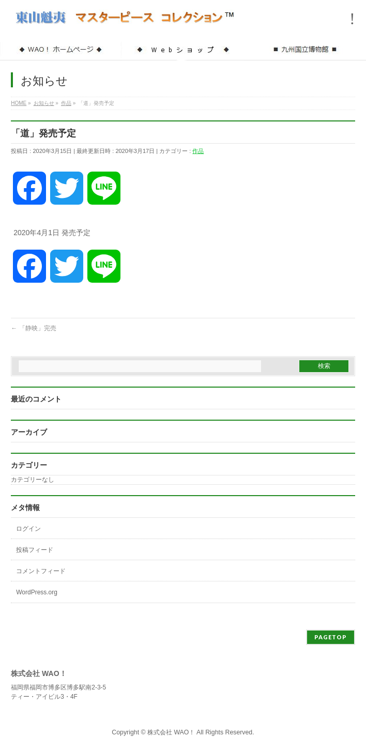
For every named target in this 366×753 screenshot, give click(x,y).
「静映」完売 (33, 328)
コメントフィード (41, 571)
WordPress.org (36, 592)
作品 (198, 151)
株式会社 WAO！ (171, 732)
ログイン (28, 528)
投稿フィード (34, 550)
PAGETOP (330, 637)
